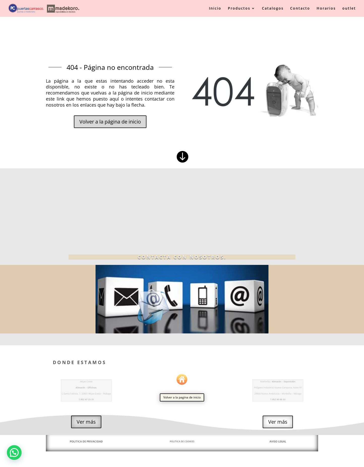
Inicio (215, 9)
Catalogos (273, 9)
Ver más (86, 421)
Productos (239, 9)
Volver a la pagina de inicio (182, 397)
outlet (349, 9)
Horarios (326, 9)
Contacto (300, 9)
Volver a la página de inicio (110, 121)
